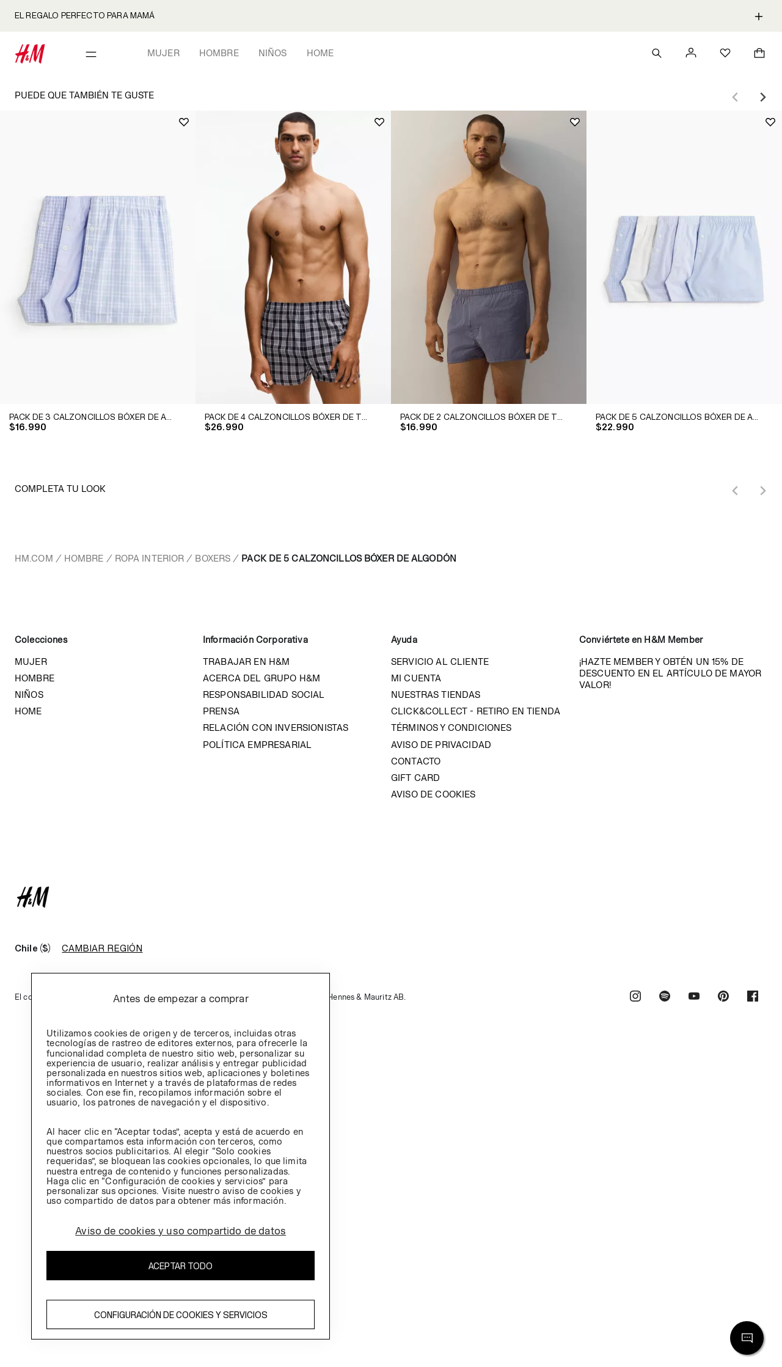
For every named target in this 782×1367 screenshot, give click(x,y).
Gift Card (415, 777)
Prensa (221, 711)
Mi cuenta (416, 678)
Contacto (415, 761)
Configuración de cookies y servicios (181, 1315)
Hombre (219, 53)
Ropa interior (150, 558)
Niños (272, 53)
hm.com (34, 558)
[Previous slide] (735, 97)
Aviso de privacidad (441, 744)
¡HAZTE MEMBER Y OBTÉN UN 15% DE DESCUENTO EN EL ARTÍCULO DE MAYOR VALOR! (670, 673)
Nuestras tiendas (436, 694)
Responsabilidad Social (264, 694)
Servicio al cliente (440, 661)
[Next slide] (762, 97)
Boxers (212, 558)
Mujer (163, 53)
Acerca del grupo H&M (261, 678)
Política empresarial (257, 744)
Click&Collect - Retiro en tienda (475, 711)
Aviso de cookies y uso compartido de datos (180, 1230)
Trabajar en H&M (246, 661)
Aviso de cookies (433, 794)
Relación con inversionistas (275, 727)
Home (320, 53)
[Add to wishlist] (183, 122)
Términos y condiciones (451, 727)
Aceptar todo (180, 1266)
